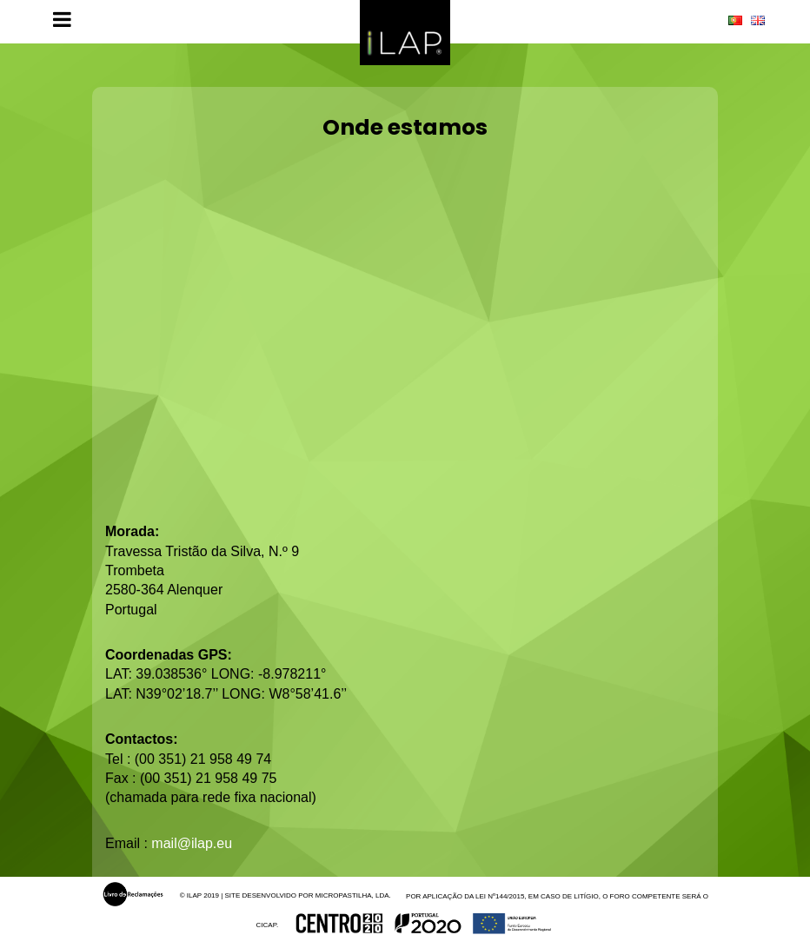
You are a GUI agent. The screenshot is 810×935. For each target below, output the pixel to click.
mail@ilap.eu (191, 843)
